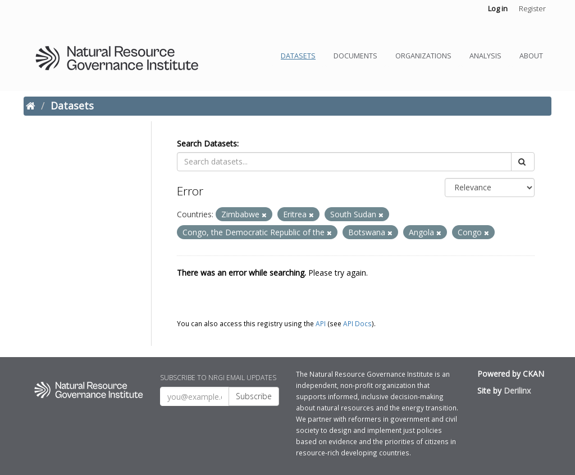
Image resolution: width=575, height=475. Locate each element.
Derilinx (517, 390)
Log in (498, 8)
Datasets (298, 56)
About (531, 56)
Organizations (423, 56)
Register (532, 8)
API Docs (357, 323)
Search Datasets (207, 143)
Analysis (485, 56)
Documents (355, 56)
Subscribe (254, 396)
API (321, 323)
